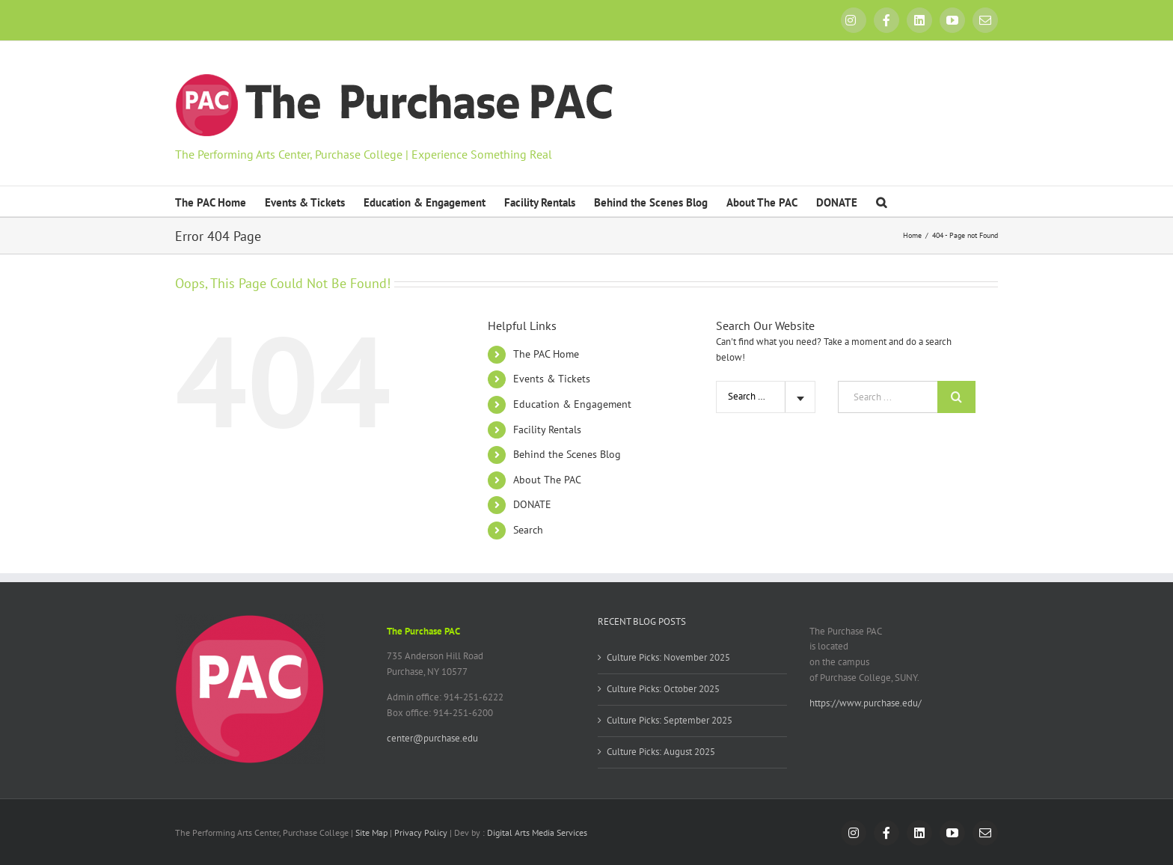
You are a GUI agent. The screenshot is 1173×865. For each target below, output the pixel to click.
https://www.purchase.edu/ (865, 703)
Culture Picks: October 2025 (663, 688)
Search (528, 530)
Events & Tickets (551, 378)
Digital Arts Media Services (537, 832)
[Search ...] (887, 397)
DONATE (532, 504)
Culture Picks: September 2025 (669, 720)
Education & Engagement (572, 404)
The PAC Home (546, 354)
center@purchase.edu (432, 738)
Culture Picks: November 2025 (668, 657)
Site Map (371, 832)
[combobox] (766, 397)
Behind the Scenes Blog (567, 454)
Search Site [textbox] (751, 396)
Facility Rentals (547, 429)
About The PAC (547, 479)
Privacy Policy (420, 832)
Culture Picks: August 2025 (661, 751)
